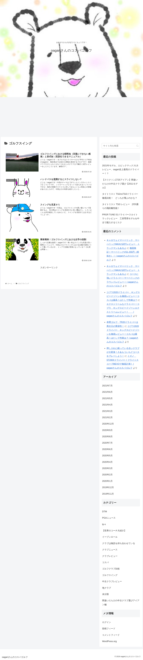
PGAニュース (109, 518)
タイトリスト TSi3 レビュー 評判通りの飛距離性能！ (120, 206)
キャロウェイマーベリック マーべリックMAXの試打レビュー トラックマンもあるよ (123, 244)
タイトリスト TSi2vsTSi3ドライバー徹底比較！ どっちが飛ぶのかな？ (120, 196)
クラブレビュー (109, 556)
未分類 (105, 594)
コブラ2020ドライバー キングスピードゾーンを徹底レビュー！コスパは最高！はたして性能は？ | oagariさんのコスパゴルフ (123, 334)
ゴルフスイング (109, 575)
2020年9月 (107, 430)
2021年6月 (107, 392)
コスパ (105, 562)
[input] (121, 146)
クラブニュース (109, 549)
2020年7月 (107, 443)
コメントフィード (111, 635)
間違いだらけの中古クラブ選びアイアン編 (120, 602)
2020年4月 (107, 462)
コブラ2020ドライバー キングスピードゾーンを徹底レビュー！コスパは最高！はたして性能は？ (123, 296)
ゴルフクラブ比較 (111, 569)
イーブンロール (109, 537)
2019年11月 (108, 494)
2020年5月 (107, 455)
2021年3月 (107, 411)
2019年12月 (108, 487)
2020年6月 (107, 449)
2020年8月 (107, 436)
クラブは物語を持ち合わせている (118, 543)
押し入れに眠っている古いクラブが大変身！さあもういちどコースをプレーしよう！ (123, 352)
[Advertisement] (71, 117)
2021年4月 (107, 405)
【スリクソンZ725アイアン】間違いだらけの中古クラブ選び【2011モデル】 (120, 184)
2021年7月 (107, 385)
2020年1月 (107, 481)
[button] (137, 145)
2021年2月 (107, 417)
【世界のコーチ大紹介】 (114, 530)
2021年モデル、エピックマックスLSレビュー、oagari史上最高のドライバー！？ (120, 169)
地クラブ (106, 588)
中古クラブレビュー (112, 581)
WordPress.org (109, 641)
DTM (104, 511)
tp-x (104, 524)
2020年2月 (107, 474)
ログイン (106, 622)
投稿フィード (108, 628)
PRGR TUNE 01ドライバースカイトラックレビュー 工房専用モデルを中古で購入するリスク (120, 218)
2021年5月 (107, 398)
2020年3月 (107, 468)
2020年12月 (108, 424)
